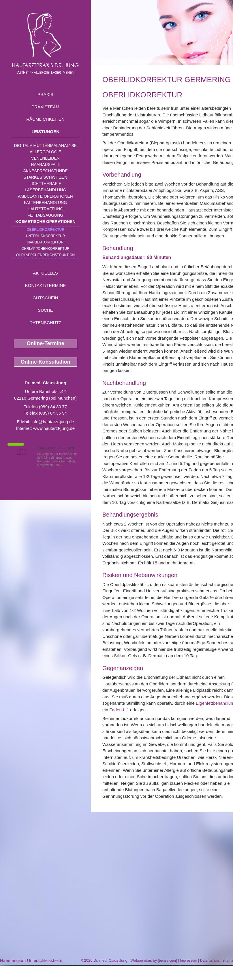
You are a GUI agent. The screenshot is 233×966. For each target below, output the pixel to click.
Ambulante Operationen (45, 196)
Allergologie (45, 152)
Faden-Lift (119, 709)
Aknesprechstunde (45, 171)
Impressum (188, 961)
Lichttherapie (45, 183)
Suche (45, 310)
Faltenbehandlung (45, 202)
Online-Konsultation (45, 362)
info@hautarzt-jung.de (52, 421)
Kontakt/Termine (45, 285)
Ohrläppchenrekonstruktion (45, 255)
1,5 (21, 451)
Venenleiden (45, 158)
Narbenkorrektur (45, 242)
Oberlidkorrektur (45, 230)
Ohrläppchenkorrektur (45, 249)
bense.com (167, 961)
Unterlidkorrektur (45, 236)
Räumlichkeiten (45, 119)
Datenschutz (45, 322)
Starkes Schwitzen (45, 177)
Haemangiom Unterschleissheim (31, 960)
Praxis (45, 94)
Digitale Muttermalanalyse (45, 145)
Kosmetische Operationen (45, 221)
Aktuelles (45, 273)
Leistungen (45, 131)
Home (107, 62)
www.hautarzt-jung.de (54, 428)
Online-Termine (45, 343)
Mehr (67, 465)
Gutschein (45, 297)
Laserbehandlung (45, 190)
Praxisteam (45, 106)
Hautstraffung (45, 209)
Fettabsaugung (45, 215)
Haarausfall (45, 164)
